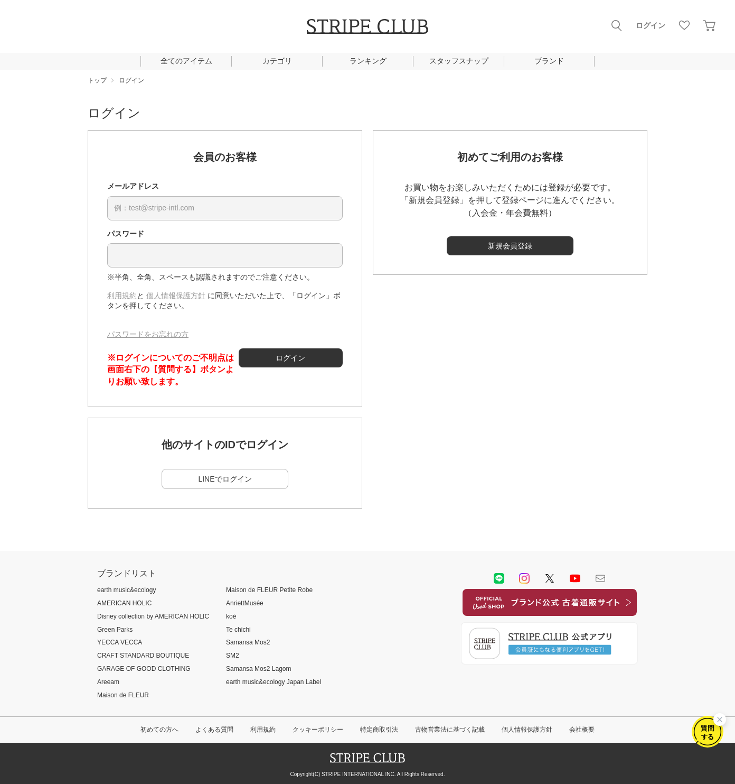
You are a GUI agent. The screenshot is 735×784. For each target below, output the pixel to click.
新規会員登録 (510, 246)
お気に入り (684, 25)
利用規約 (122, 295)
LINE (499, 578)
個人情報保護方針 (175, 295)
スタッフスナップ (458, 61)
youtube (575, 578)
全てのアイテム (186, 61)
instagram (524, 578)
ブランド (549, 61)
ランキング (368, 61)
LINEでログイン (224, 479)
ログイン (650, 25)
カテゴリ (277, 61)
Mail (600, 578)
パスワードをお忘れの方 (148, 334)
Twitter (549, 578)
